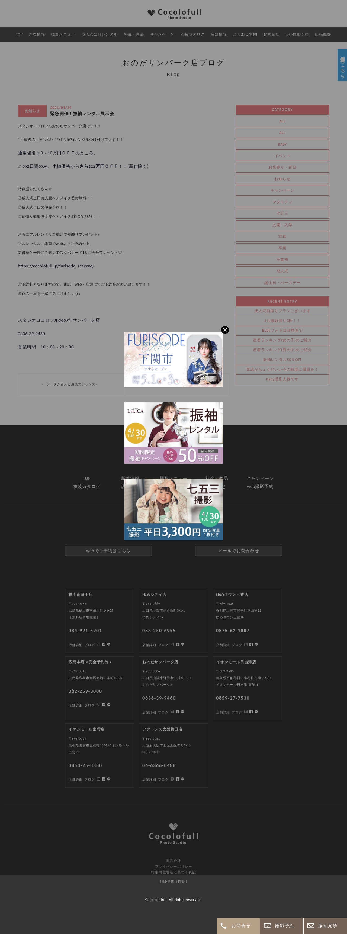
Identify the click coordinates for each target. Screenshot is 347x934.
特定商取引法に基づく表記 (173, 872)
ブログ (89, 779)
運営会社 (173, 861)
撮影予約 (284, 925)
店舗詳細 (75, 779)
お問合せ (241, 925)
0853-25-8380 (85, 765)
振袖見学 (327, 925)
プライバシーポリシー (173, 866)
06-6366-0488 (159, 765)
